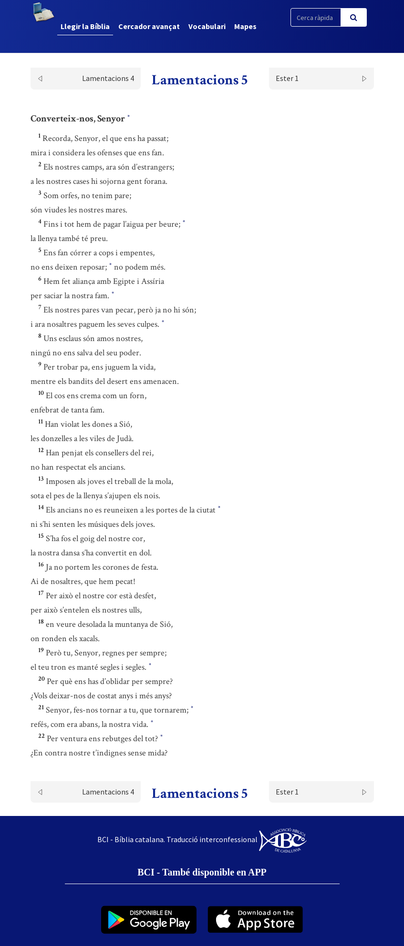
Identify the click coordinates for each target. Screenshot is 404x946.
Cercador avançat (149, 26)
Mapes (245, 26)
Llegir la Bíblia (85, 26)
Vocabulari (207, 26)
